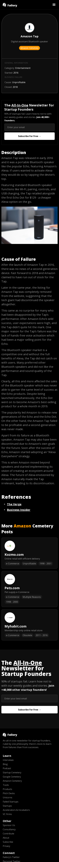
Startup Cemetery (12, 772)
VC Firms (7, 814)
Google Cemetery (12, 776)
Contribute (8, 833)
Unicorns (7, 797)
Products (7, 789)
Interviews (8, 760)
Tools (6, 785)
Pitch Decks (9, 793)
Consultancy (9, 829)
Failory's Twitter (11, 857)
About (6, 837)
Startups (7, 805)
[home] (10, 5)
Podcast (7, 768)
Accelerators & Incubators (16, 810)
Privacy (6, 846)
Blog (5, 764)
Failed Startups (10, 801)
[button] (54, 4)
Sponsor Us (9, 825)
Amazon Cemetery (29, 48)
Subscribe (8, 841)
